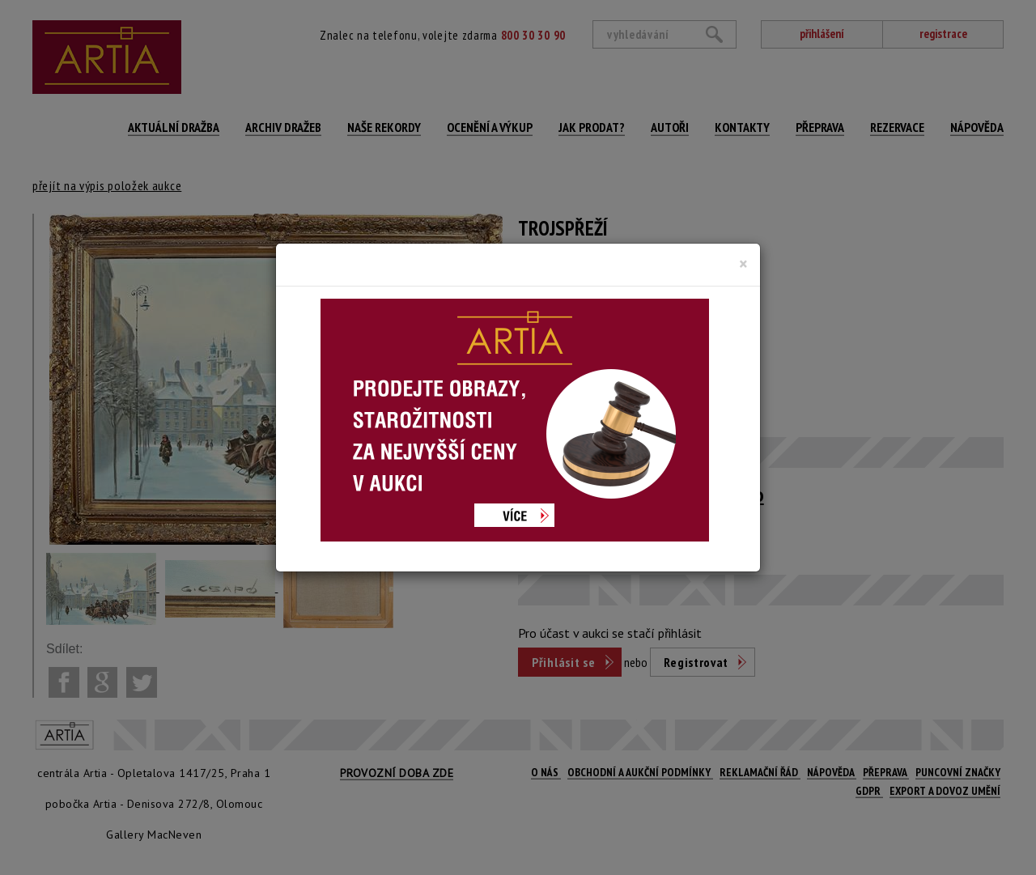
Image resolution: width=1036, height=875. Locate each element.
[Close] (743, 264)
